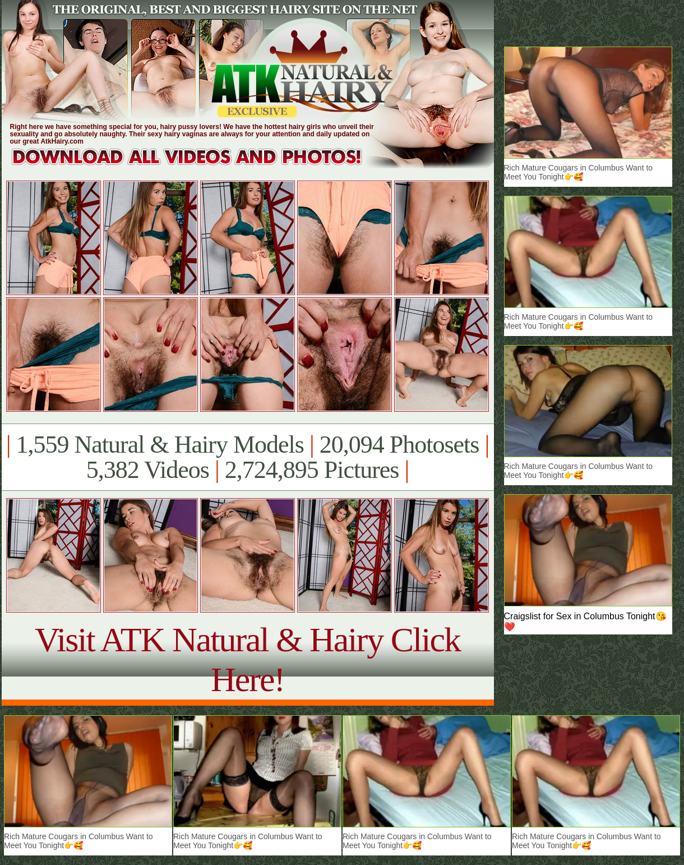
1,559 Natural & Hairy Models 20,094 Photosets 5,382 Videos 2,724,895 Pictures (247, 457)
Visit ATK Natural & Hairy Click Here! (247, 659)
